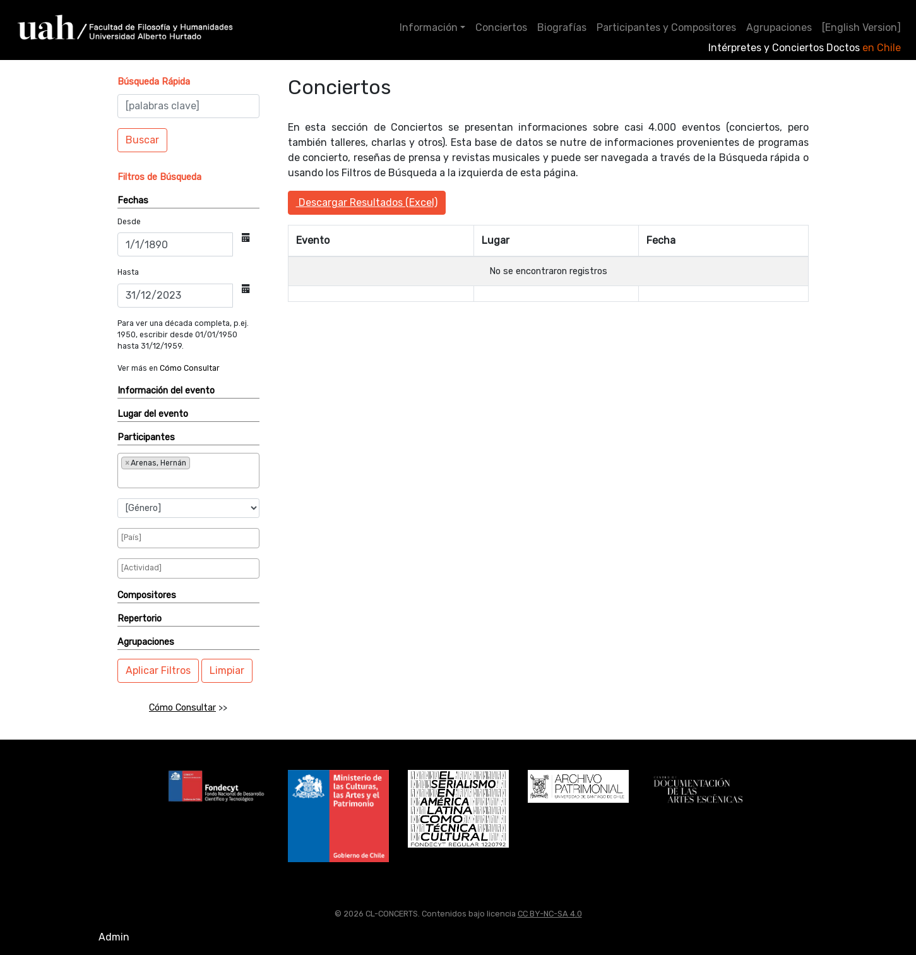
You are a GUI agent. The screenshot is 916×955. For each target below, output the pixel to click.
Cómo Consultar (190, 368)
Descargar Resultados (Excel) (366, 202)
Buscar (142, 140)
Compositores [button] (146, 595)
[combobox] (188, 470)
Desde (129, 221)
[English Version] (861, 27)
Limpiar (227, 670)
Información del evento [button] (166, 390)
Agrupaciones (779, 27)
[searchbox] (163, 478)
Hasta (128, 272)
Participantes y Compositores (666, 27)
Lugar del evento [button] (152, 414)
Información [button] (429, 27)
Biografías (561, 27)
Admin (113, 937)
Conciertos (501, 27)
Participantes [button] (146, 437)
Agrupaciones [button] (145, 642)
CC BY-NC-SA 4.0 (550, 913)
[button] (153, 81)
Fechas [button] (132, 200)
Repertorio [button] (139, 618)
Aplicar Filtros (158, 670)
